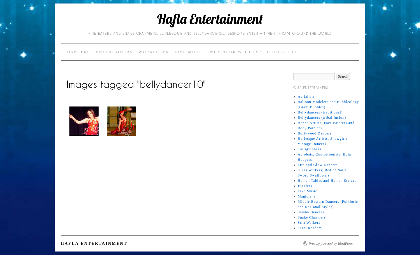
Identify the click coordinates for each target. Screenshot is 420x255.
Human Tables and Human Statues (327, 181)
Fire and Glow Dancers (318, 165)
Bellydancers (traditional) (320, 112)
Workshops (154, 52)
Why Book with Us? (235, 52)
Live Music (189, 52)
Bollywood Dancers (315, 133)
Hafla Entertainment (210, 19)
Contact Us (282, 52)
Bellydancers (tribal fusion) (322, 118)
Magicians (307, 196)
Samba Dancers (311, 212)
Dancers (78, 52)
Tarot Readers (310, 228)
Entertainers (114, 52)
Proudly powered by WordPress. (331, 244)
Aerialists (306, 97)
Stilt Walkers (309, 223)
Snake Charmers (312, 217)
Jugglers (305, 186)
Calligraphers (309, 149)
